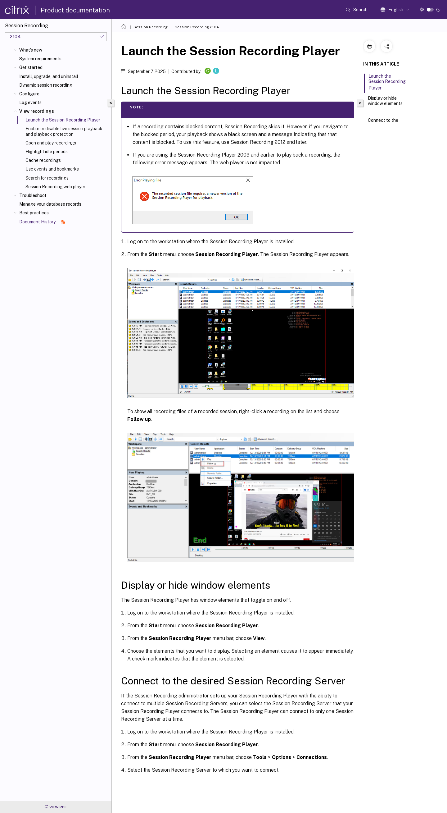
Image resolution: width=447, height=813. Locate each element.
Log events (30, 102)
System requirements (40, 58)
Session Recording (150, 27)
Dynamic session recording (45, 85)
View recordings (36, 111)
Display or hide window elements (385, 104)
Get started (31, 67)
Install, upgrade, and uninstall (48, 76)
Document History (42, 221)
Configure (29, 93)
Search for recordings (47, 178)
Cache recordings (43, 160)
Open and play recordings (50, 142)
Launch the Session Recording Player (387, 82)
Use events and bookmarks (52, 169)
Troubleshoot (33, 195)
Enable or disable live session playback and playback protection (63, 131)
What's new (30, 50)
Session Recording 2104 (197, 27)
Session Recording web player (55, 186)
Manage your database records (50, 204)
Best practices (34, 212)
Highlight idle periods (46, 151)
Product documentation (75, 10)
